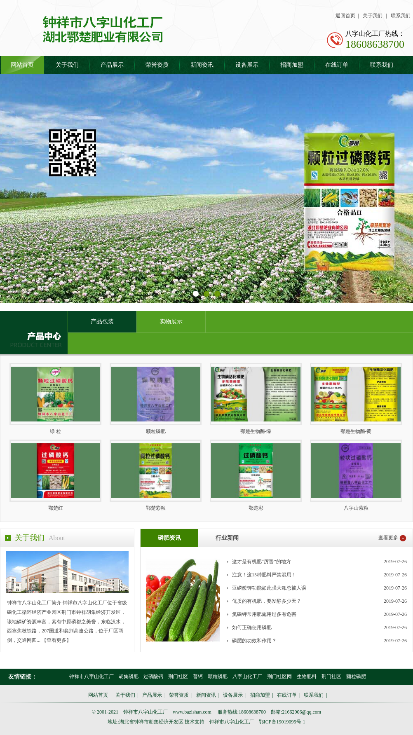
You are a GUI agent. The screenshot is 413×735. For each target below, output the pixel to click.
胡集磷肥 (128, 676)
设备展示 (246, 65)
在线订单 (336, 65)
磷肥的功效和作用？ (254, 641)
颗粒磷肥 (218, 676)
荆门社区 (178, 676)
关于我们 (372, 16)
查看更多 (388, 538)
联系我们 (401, 16)
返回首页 (345, 16)
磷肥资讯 (169, 538)
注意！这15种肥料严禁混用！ (264, 575)
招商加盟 (291, 65)
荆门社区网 (279, 676)
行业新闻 (227, 538)
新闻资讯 (202, 65)
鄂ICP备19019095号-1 (282, 722)
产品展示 (112, 65)
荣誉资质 (157, 65)
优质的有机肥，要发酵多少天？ (266, 601)
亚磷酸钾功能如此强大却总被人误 (269, 588)
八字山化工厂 (247, 676)
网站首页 (22, 65)
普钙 (198, 676)
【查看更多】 (56, 640)
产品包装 (102, 321)
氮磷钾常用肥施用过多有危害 (264, 614)
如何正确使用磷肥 (252, 627)
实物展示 (171, 321)
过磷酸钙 (153, 676)
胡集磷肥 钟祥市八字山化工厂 (106, 29)
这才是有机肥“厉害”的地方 (261, 561)
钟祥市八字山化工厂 (91, 676)
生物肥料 (307, 676)
